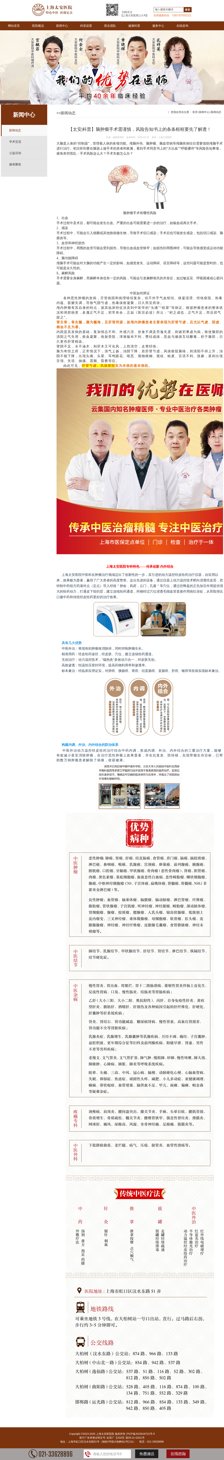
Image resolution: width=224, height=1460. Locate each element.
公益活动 (15, 153)
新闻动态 (15, 130)
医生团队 (110, 25)
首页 (195, 112)
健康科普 (134, 25)
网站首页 (14, 25)
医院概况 (38, 25)
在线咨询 (182, 25)
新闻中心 (62, 25)
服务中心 (158, 25)
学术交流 (15, 141)
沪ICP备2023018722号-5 (140, 1433)
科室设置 (86, 25)
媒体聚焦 (15, 164)
